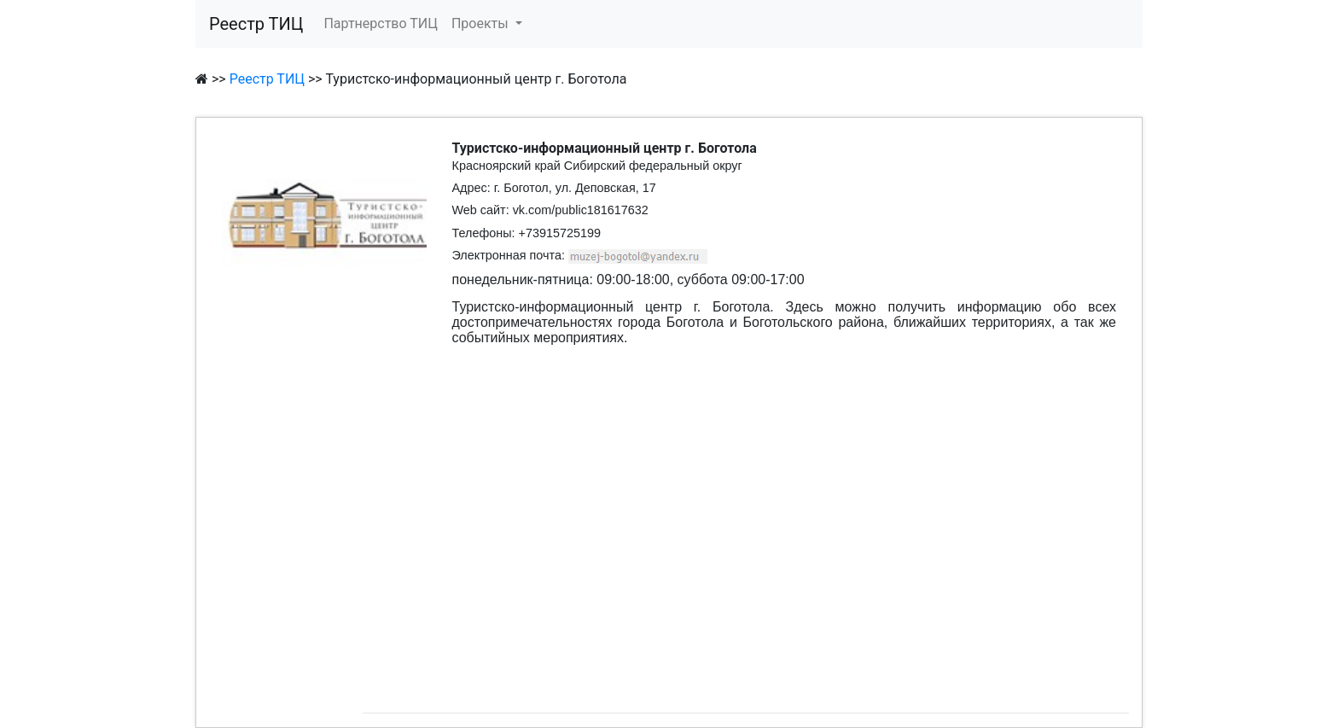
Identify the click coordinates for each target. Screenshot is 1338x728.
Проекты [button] (481, 23)
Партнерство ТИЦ (380, 23)
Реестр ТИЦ (256, 24)
